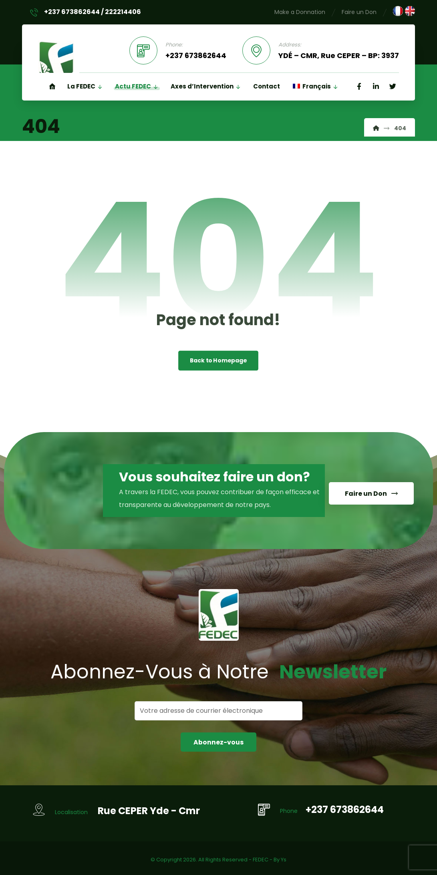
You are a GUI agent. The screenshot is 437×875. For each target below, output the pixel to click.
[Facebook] (359, 87)
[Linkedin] (375, 87)
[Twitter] (392, 87)
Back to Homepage (218, 361)
